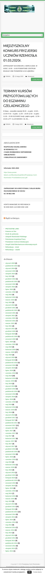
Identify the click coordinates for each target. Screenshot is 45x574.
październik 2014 (11, 512)
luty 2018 (8, 412)
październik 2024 (11, 266)
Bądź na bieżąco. (13, 218)
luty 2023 (8, 276)
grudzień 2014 (10, 506)
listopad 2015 (10, 478)
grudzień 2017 (10, 417)
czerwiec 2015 (10, 491)
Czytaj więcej (37, 572)
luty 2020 (8, 355)
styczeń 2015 (10, 504)
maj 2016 (8, 462)
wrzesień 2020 (10, 339)
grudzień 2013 (10, 538)
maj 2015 (8, 493)
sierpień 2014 (10, 517)
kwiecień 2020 (10, 349)
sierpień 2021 (10, 315)
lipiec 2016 (9, 457)
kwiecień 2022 (10, 297)
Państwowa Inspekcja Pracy (15, 239)
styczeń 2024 (10, 268)
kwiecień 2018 (10, 407)
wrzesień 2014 (10, 514)
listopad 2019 (10, 360)
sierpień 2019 (10, 368)
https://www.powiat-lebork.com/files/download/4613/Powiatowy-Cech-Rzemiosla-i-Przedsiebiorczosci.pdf (20, 174)
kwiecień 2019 (10, 378)
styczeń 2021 (10, 328)
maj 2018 (8, 404)
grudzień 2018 (10, 389)
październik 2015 (11, 480)
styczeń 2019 (10, 386)
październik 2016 (11, 451)
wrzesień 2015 (10, 483)
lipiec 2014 (9, 519)
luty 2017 (8, 444)
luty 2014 (8, 533)
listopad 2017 (10, 420)
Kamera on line (10, 231)
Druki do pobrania (11, 234)
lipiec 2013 (9, 551)
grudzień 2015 (10, 475)
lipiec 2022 (9, 289)
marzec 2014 (9, 530)
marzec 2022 (9, 300)
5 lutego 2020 (19, 124)
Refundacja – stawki (12, 250)
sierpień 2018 (10, 396)
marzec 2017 (9, 441)
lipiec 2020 (9, 342)
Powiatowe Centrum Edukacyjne (17, 242)
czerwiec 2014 (10, 522)
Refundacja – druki (12, 247)
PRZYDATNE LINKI (12, 229)
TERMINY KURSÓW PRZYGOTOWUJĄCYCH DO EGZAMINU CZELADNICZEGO (20, 98)
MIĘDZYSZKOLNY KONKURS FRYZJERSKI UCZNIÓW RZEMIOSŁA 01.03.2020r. (20, 53)
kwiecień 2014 (10, 527)
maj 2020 (8, 347)
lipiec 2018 (9, 399)
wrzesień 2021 (10, 313)
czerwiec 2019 (10, 373)
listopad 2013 (10, 540)
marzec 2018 (9, 410)
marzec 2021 (9, 323)
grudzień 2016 (10, 449)
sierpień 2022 (10, 287)
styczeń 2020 (10, 357)
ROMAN (8, 76)
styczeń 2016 (10, 472)
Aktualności (31, 76)
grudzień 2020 (10, 331)
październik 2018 (11, 391)
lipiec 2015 (9, 488)
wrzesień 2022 (10, 284)
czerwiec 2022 (10, 292)
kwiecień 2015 (10, 496)
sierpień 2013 (10, 548)
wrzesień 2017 (10, 425)
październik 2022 (11, 281)
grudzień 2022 (10, 279)
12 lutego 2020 (19, 76)
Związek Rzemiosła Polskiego (16, 236)
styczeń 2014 (10, 535)
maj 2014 (8, 525)
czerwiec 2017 (10, 433)
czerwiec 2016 (10, 459)
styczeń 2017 (10, 446)
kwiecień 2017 (10, 438)
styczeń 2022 (10, 305)
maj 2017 (8, 436)
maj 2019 (8, 376)
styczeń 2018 (10, 415)
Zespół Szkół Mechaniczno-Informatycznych (21, 244)
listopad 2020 (10, 334)
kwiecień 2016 (10, 465)
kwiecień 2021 (10, 321)
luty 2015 (8, 501)
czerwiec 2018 (10, 402)
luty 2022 (8, 302)
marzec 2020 (9, 352)
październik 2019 (11, 362)
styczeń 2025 (10, 263)
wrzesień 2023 (10, 271)
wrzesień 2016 (10, 454)
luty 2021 (8, 326)
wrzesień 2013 (10, 546)
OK (29, 572)
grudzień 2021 (10, 308)
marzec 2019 (9, 381)
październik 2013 (11, 543)
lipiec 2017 (9, 431)
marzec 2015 (9, 499)
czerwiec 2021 (10, 318)
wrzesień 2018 (10, 394)
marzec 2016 (9, 467)
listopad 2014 (10, 509)
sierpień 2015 (10, 485)
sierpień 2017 (10, 428)
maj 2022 (8, 294)
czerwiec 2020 (10, 344)
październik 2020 (11, 336)
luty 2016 (8, 470)
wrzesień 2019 (10, 365)
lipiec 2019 (9, 370)
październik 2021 (11, 310)
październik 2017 (11, 423)
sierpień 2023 (10, 274)
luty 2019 (8, 383)
